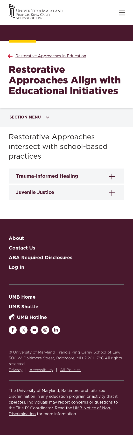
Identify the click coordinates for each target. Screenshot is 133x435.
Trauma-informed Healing (47, 176)
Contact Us (22, 248)
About (16, 238)
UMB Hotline (28, 317)
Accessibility (41, 370)
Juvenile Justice (35, 192)
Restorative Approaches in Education (50, 56)
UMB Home (22, 297)
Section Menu (29, 117)
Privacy (15, 370)
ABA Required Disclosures (40, 257)
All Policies (70, 370)
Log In (16, 267)
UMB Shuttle (23, 307)
